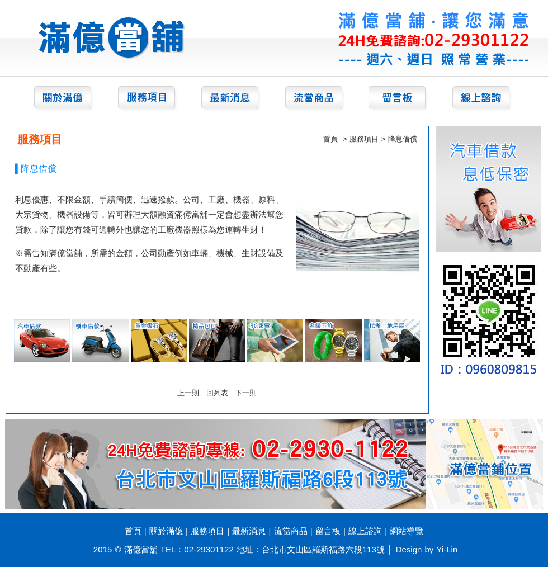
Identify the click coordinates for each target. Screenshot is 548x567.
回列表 (217, 393)
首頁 (330, 139)
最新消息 (249, 531)
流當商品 (291, 531)
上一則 (188, 393)
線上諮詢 (365, 531)
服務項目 (364, 139)
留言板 (328, 531)
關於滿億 (166, 531)
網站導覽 (406, 531)
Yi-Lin (447, 549)
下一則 (246, 393)
